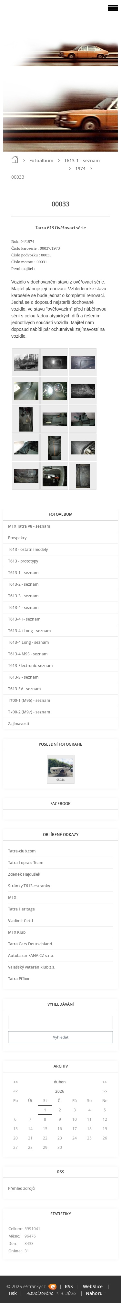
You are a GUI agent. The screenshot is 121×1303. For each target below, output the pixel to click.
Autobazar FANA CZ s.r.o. (31, 955)
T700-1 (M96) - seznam (29, 700)
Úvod (14, 159)
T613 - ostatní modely (28, 549)
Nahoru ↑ (96, 1293)
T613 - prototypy (23, 561)
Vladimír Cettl (20, 920)
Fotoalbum (41, 160)
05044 (60, 780)
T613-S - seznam (23, 677)
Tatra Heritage (21, 909)
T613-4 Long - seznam (28, 642)
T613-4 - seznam (23, 607)
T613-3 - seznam (23, 596)
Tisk (12, 1293)
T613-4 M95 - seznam (27, 654)
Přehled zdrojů (21, 1188)
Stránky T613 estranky (29, 886)
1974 (80, 168)
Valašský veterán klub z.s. (31, 967)
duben (60, 1082)
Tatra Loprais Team (25, 862)
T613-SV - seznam (24, 688)
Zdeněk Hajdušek (24, 874)
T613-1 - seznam (82, 160)
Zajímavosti (18, 723)
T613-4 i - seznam (24, 619)
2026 (59, 1091)
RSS (69, 1286)
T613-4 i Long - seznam (29, 630)
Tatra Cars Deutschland (30, 944)
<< (15, 1082)
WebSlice (93, 1286)
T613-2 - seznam (23, 584)
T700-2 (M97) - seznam (29, 712)
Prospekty (17, 538)
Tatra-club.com (21, 851)
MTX (12, 897)
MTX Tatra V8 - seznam (29, 526)
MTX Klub (16, 932)
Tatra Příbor (19, 978)
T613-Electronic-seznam (30, 665)
